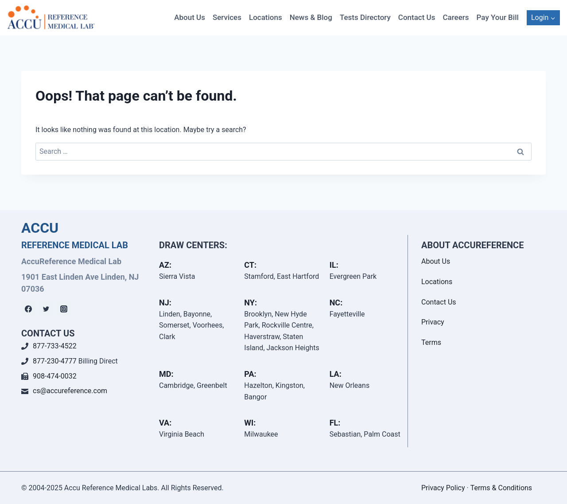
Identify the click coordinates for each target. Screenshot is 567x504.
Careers (456, 17)
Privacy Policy (443, 488)
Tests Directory (365, 17)
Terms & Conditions (501, 488)
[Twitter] (46, 309)
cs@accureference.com (70, 391)
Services (227, 17)
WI (248, 422)
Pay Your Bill (498, 17)
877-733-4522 (55, 346)
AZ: (165, 265)
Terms (431, 342)
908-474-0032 (55, 376)
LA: (336, 374)
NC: (336, 302)
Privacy (432, 322)
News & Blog (311, 17)
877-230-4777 (55, 361)
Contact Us (416, 17)
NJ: (165, 302)
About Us (189, 17)
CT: (250, 265)
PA (249, 374)
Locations (265, 17)
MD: (166, 374)
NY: (250, 302)
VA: (165, 422)
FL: (335, 422)
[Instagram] (64, 309)
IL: (334, 265)
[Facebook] (28, 309)
